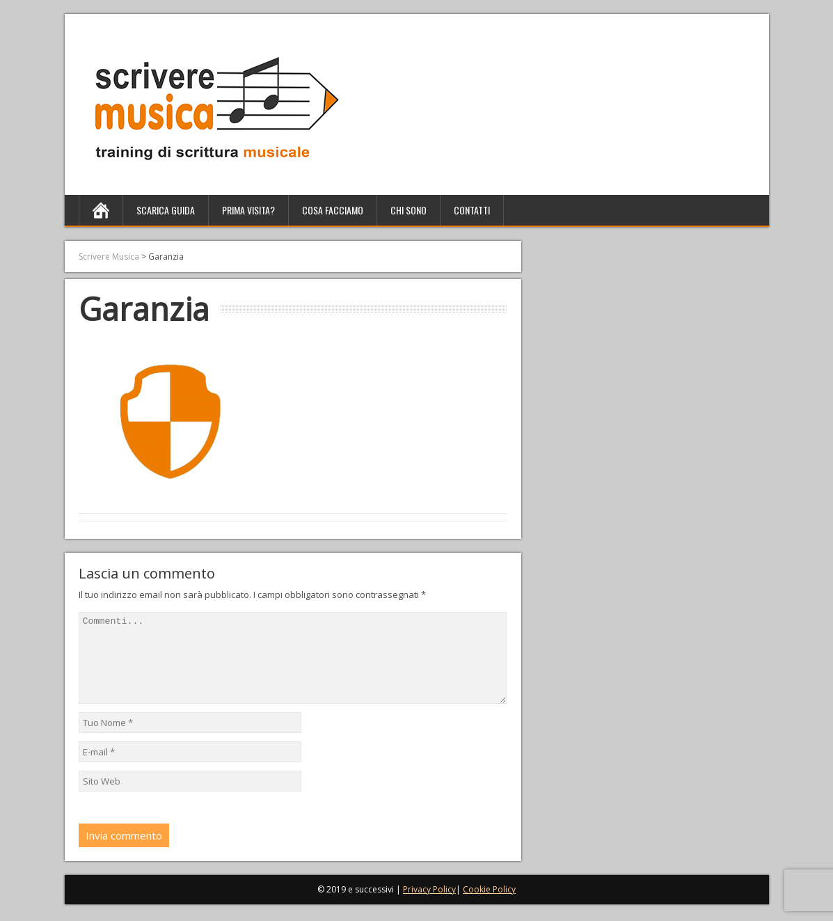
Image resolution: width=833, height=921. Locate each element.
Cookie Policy (489, 906)
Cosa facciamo (332, 210)
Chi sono (408, 210)
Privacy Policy (429, 906)
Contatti (472, 210)
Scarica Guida (165, 210)
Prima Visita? (248, 210)
